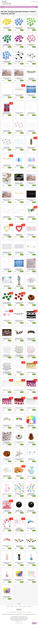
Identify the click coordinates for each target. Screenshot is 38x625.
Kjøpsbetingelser (13, 612)
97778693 (22, 614)
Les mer (22, 620)
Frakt (8, 612)
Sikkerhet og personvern (21, 612)
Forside (8, 606)
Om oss (16, 606)
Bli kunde (12, 606)
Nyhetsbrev (29, 612)
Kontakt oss (29, 606)
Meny (2, 6)
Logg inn (24, 606)
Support (20, 606)
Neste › (19, 603)
